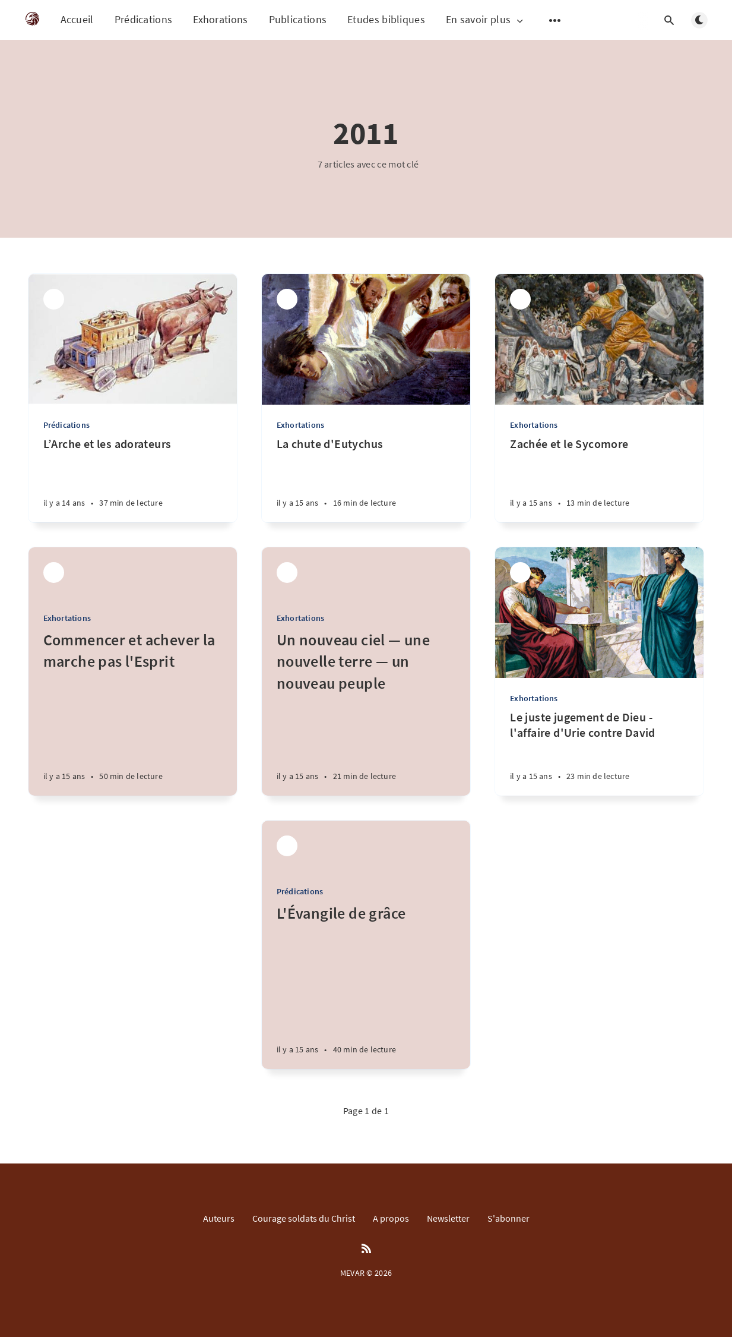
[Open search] (669, 20)
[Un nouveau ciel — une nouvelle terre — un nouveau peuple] (366, 712)
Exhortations (300, 425)
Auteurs (219, 1218)
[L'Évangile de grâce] (366, 986)
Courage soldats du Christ (303, 1218)
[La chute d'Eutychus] (366, 479)
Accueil (77, 19)
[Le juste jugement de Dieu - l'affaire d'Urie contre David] (599, 753)
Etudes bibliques (386, 19)
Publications (298, 19)
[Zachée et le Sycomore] (599, 479)
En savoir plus (485, 20)
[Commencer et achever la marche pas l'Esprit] (132, 712)
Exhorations (220, 19)
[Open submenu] (555, 20)
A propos (391, 1218)
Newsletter (448, 1218)
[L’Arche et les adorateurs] (132, 479)
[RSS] (366, 1249)
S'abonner (508, 1218)
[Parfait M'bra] (53, 299)
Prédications (144, 19)
